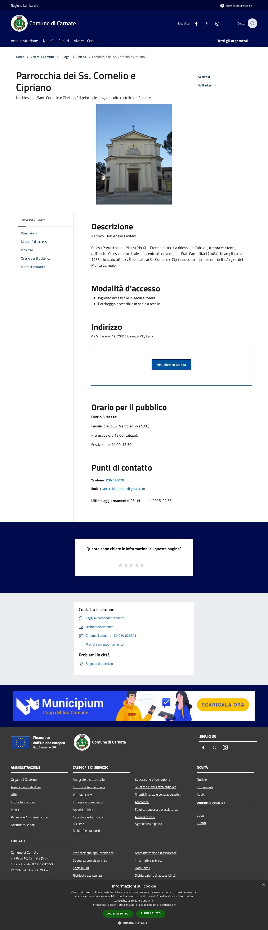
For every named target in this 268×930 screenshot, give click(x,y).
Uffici (14, 794)
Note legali (142, 867)
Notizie (202, 779)
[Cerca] (252, 23)
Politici (16, 809)
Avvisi (201, 794)
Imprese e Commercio (88, 802)
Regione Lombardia (24, 5)
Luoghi (65, 56)
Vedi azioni (207, 85)
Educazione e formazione (152, 779)
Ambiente (142, 801)
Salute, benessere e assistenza (156, 809)
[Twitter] (204, 23)
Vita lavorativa (83, 794)
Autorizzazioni (145, 816)
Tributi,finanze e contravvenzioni (158, 794)
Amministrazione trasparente (156, 852)
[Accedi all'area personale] (236, 5)
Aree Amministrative (26, 787)
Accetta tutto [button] (117, 913)
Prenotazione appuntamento (93, 852)
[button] (134, 923)
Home (20, 56)
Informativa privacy (148, 860)
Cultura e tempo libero (89, 787)
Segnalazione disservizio (90, 860)
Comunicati (205, 787)
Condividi (206, 76)
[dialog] (134, 905)
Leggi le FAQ (81, 867)
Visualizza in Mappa (171, 364)
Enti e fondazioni (23, 802)
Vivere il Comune (42, 56)
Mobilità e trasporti (86, 830)
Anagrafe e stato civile (89, 779)
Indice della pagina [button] (33, 220)
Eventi (201, 822)
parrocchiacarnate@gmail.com (123, 488)
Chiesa (81, 56)
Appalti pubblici (84, 809)
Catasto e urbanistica (88, 817)
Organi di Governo (24, 779)
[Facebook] (194, 23)
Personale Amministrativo (29, 817)
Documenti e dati (23, 824)
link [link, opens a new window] (174, 905)
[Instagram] (215, 23)
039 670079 (115, 480)
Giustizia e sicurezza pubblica (155, 786)
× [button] (263, 884)
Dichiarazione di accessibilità (155, 875)
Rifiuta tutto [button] (151, 913)
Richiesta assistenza (87, 875)
